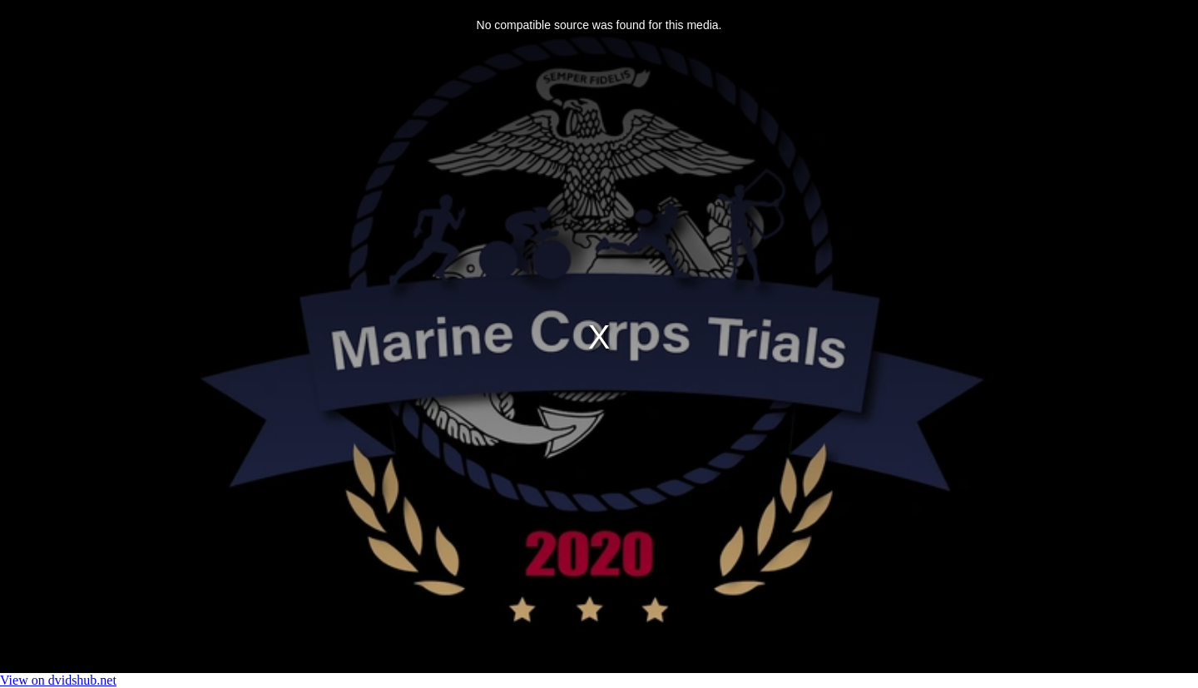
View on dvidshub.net (58, 680)
